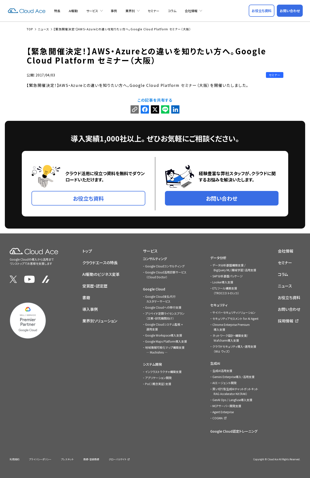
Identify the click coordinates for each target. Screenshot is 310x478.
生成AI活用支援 (222, 371)
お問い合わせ (289, 309)
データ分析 (218, 257)
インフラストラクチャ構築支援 (163, 372)
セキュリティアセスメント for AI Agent (235, 318)
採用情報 (285, 321)
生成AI (215, 363)
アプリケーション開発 (158, 378)
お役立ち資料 (289, 297)
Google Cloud (154, 289)
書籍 (86, 297)
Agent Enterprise (223, 412)
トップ (87, 251)
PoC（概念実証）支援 (158, 384)
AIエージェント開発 (224, 383)
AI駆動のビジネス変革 (101, 274)
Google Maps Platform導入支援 (166, 341)
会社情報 (191, 10)
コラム (172, 10)
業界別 (130, 10)
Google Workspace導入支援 (163, 335)
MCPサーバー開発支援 (226, 406)
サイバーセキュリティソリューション (234, 312)
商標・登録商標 (91, 459)
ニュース (285, 286)
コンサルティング (155, 258)
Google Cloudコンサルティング (165, 266)
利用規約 (14, 459)
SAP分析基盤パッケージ (227, 276)
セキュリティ (219, 305)
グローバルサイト (117, 459)
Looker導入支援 (222, 282)
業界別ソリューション (99, 321)
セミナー (153, 10)
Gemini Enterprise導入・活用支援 (233, 377)
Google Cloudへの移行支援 (163, 307)
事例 (114, 10)
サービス (92, 10)
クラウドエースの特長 (100, 262)
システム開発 (152, 364)
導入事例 (90, 309)
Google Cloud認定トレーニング (233, 431)
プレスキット (67, 459)
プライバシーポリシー (40, 459)
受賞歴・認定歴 (95, 286)
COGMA (217, 418)
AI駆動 (73, 10)
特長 (57, 10)
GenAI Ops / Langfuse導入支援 (232, 400)
